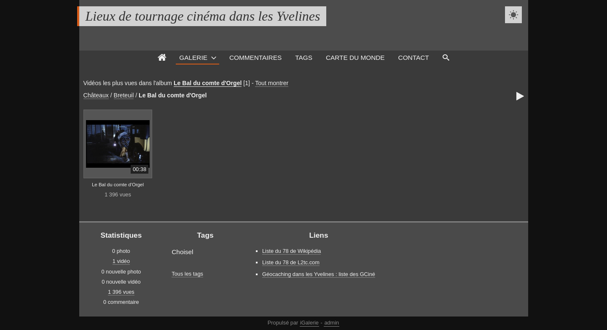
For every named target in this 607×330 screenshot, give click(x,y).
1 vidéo (121, 261)
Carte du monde (355, 57)
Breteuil (124, 95)
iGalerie (309, 322)
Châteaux (96, 95)
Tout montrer (271, 83)
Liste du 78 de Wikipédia (291, 251)
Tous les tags (187, 274)
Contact (413, 57)
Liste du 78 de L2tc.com (291, 262)
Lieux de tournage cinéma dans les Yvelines (203, 16)
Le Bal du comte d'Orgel (208, 83)
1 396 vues (121, 292)
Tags (303, 57)
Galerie (193, 57)
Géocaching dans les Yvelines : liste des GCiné (318, 274)
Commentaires (255, 57)
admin (331, 322)
